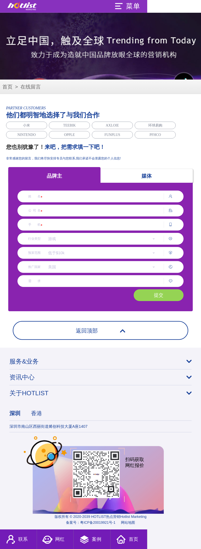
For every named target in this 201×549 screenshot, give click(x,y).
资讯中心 (22, 377)
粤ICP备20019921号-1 (97, 523)
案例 (90, 539)
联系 (16, 539)
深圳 (14, 413)
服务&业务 (24, 361)
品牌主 (54, 176)
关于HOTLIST (28, 393)
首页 (7, 87)
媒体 (147, 176)
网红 (53, 539)
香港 (36, 413)
